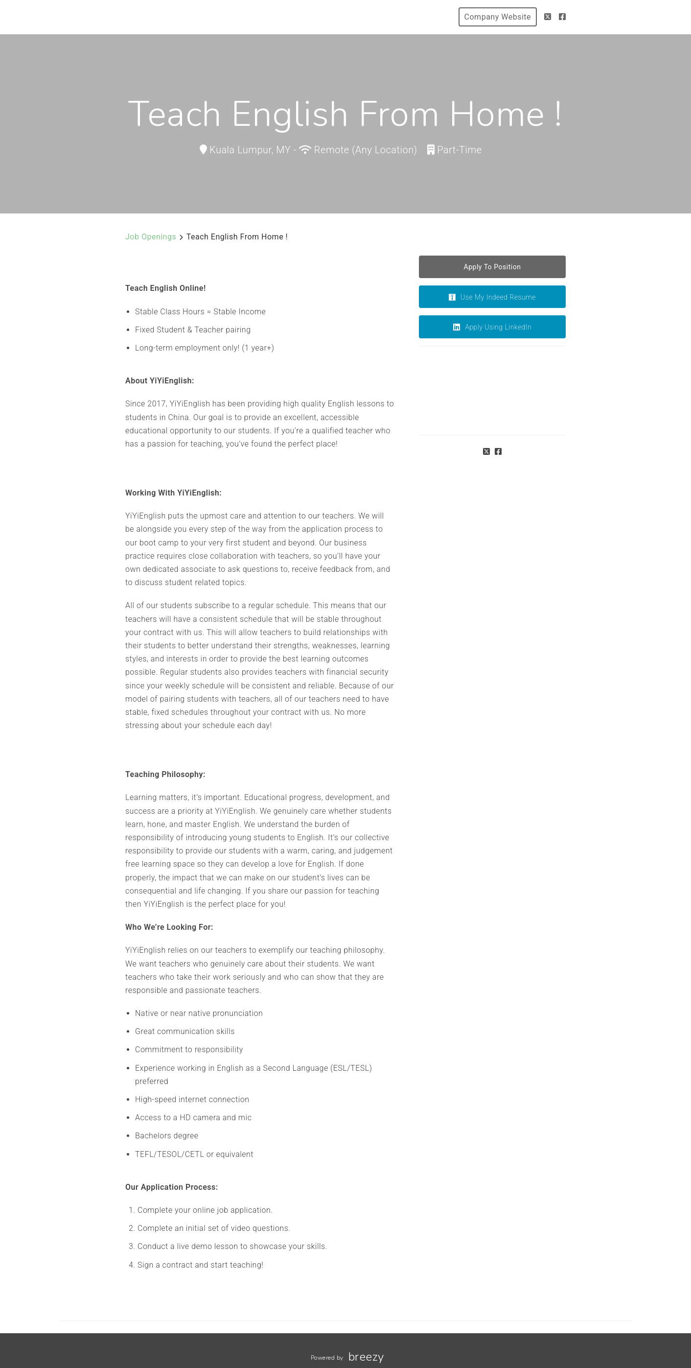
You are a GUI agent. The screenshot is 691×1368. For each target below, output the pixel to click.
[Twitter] (548, 17)
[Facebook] (562, 17)
